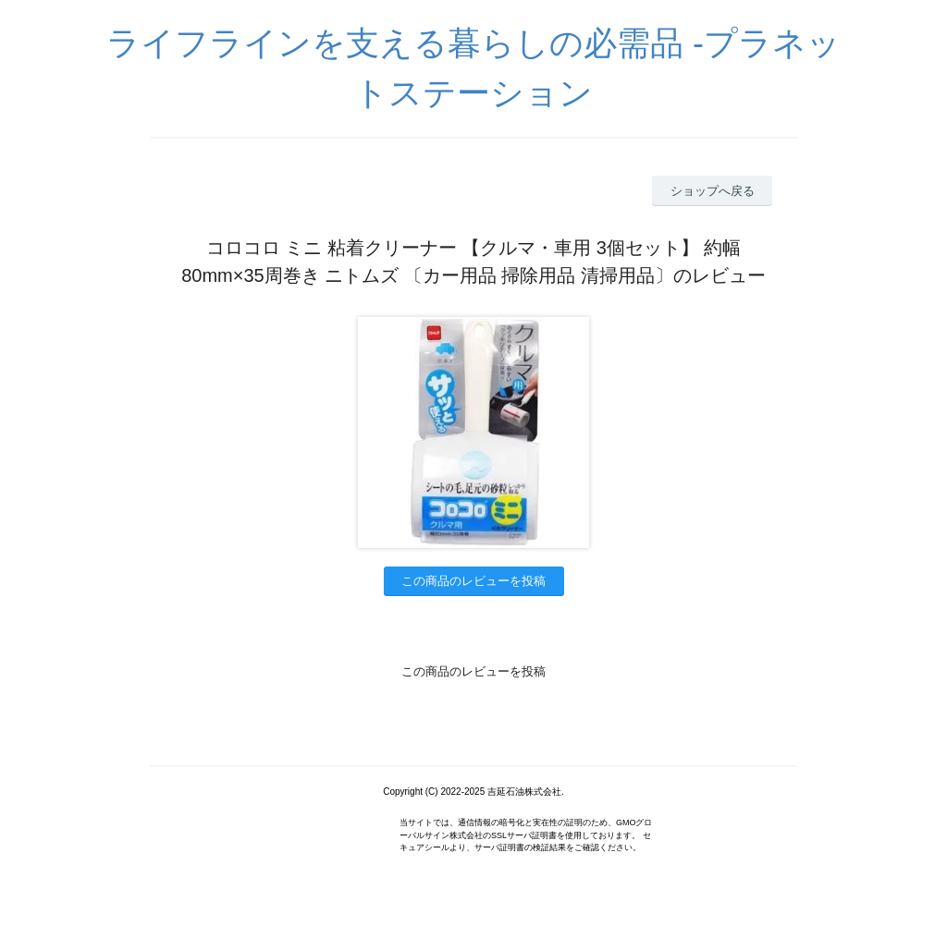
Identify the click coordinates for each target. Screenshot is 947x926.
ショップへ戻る (712, 191)
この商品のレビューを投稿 (473, 581)
